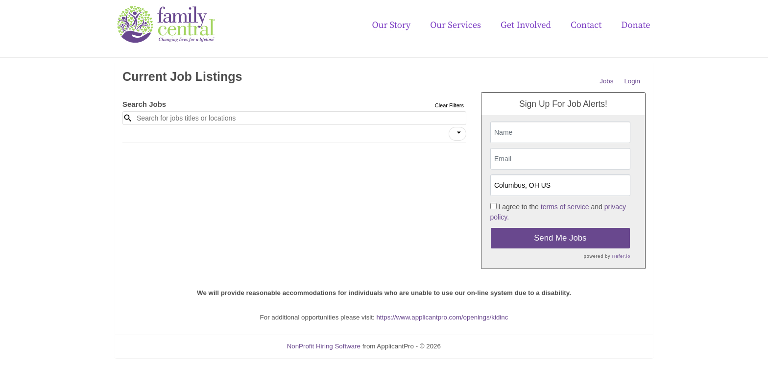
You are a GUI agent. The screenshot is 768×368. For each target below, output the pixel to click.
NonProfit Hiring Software (323, 346)
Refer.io (621, 256)
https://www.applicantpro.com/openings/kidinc (442, 317)
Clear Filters (449, 105)
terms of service (565, 207)
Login (632, 81)
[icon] (459, 133)
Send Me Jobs (560, 238)
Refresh (469, 346)
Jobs (606, 81)
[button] (457, 134)
